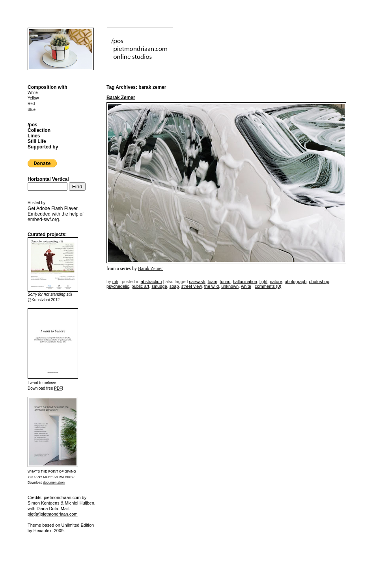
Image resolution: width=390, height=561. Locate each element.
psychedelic (117, 286)
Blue (31, 109)
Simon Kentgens (44, 503)
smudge (159, 286)
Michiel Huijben (79, 503)
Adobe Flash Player (56, 208)
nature (276, 281)
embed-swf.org (43, 219)
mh (115, 281)
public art (140, 286)
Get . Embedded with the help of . (56, 214)
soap (174, 286)
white (246, 286)
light (263, 281)
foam (212, 281)
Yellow (33, 98)
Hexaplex (43, 530)
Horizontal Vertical (48, 179)
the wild (211, 286)
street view (191, 286)
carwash (197, 281)
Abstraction (151, 281)
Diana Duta (47, 508)
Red (31, 103)
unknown (230, 286)
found (225, 281)
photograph (296, 281)
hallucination (245, 281)
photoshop (319, 281)
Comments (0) (268, 286)
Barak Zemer (120, 97)
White (33, 92)
